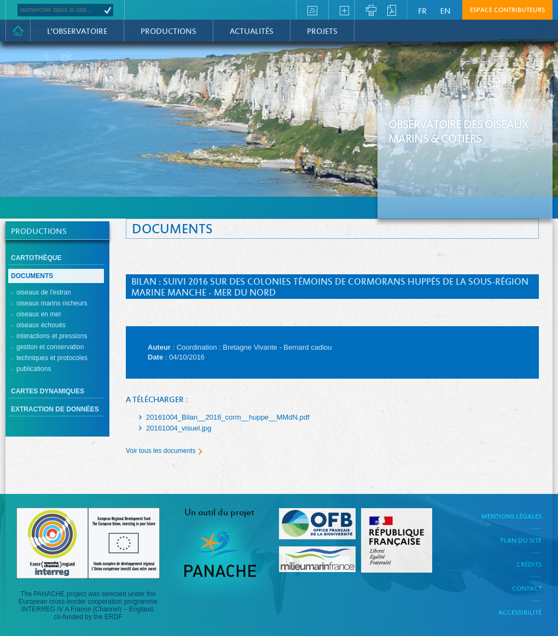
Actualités (252, 32)
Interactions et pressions (51, 336)
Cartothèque (36, 258)
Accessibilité (520, 613)
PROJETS (322, 32)
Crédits (529, 565)
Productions (168, 32)
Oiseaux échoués (41, 325)
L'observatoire (77, 32)
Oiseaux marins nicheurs (51, 303)
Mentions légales (511, 517)
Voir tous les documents (160, 451)
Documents (32, 276)
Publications (33, 369)
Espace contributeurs (507, 10)
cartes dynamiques (47, 391)
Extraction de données (55, 409)
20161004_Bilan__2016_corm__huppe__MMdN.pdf (228, 417)
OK (107, 10)
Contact (527, 589)
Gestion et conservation (50, 347)
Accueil (18, 31)
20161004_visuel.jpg (178, 428)
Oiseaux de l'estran (43, 292)
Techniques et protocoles (52, 358)
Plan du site (521, 541)
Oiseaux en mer (38, 314)
